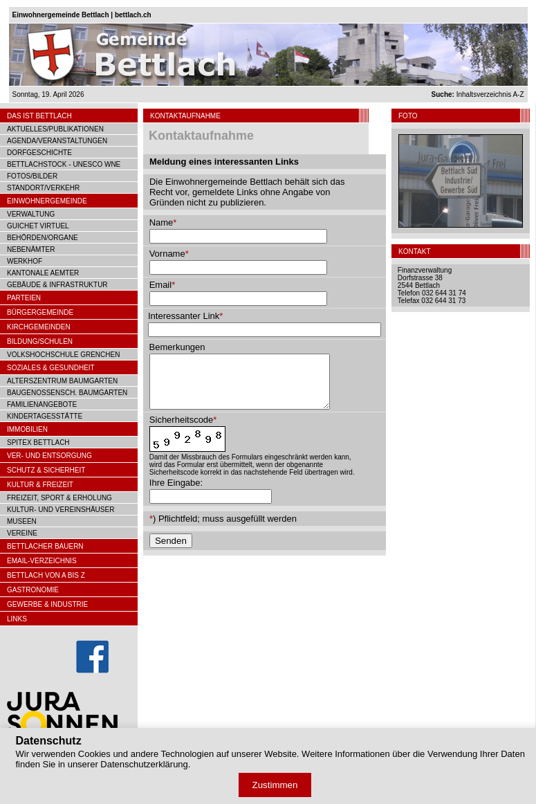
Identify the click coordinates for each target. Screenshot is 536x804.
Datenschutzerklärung (143, 764)
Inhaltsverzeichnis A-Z (478, 94)
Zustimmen (275, 785)
